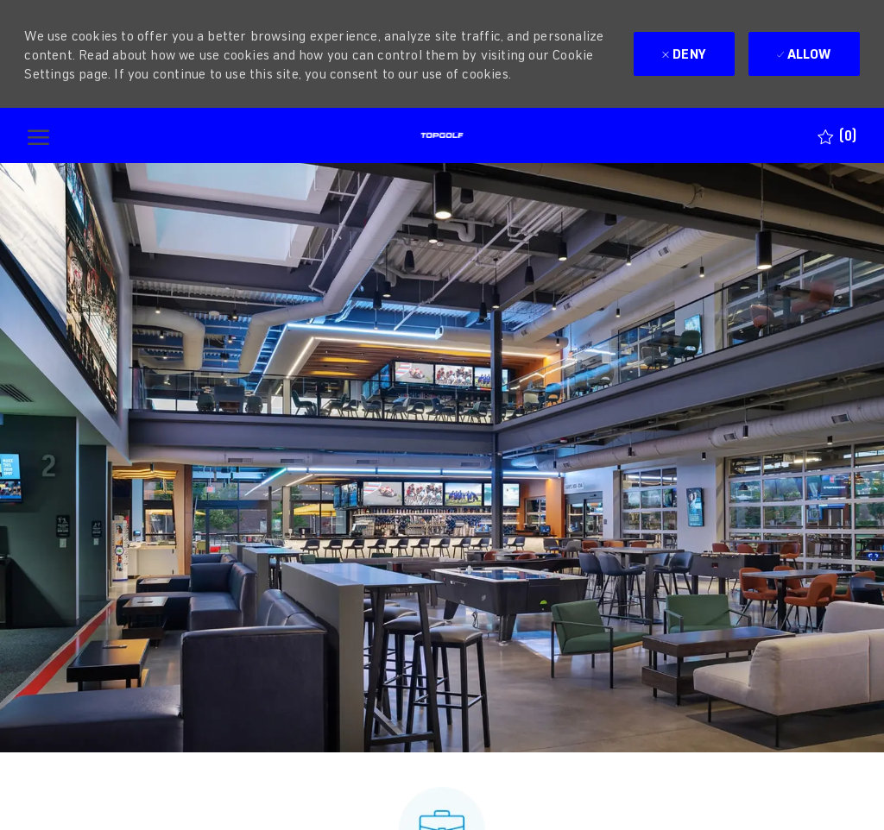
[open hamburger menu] (38, 136)
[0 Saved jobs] (837, 136)
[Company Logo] (442, 135)
